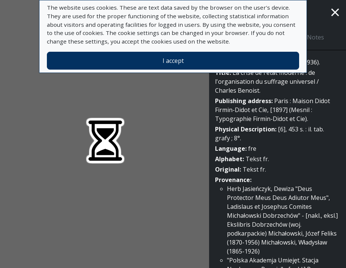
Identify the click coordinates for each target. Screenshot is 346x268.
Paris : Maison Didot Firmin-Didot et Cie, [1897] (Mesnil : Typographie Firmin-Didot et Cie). (272, 110)
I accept (173, 61)
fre (252, 148)
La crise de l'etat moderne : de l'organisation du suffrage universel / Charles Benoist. (267, 81)
